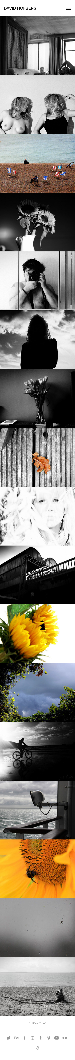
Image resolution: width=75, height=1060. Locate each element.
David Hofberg (20, 8)
